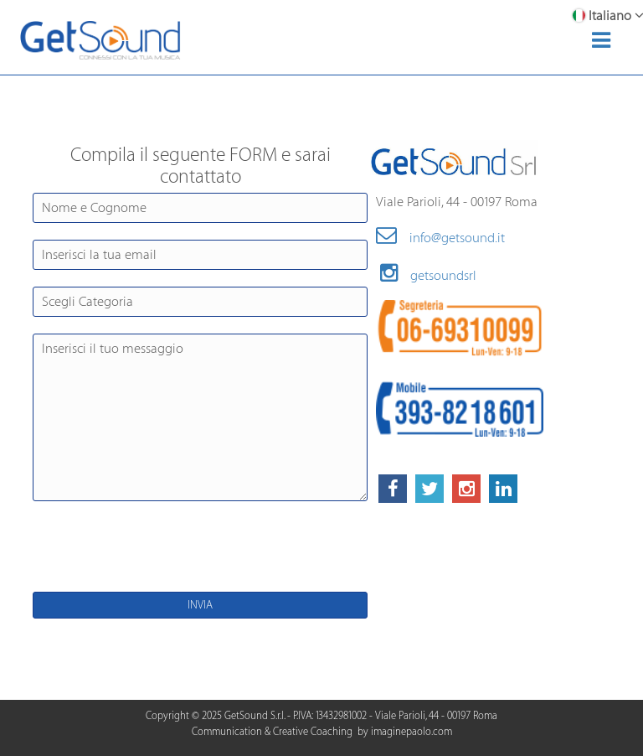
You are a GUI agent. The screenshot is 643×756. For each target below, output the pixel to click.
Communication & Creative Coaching (272, 732)
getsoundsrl (428, 275)
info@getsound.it (440, 238)
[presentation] (172, 550)
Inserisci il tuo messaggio (200, 417)
